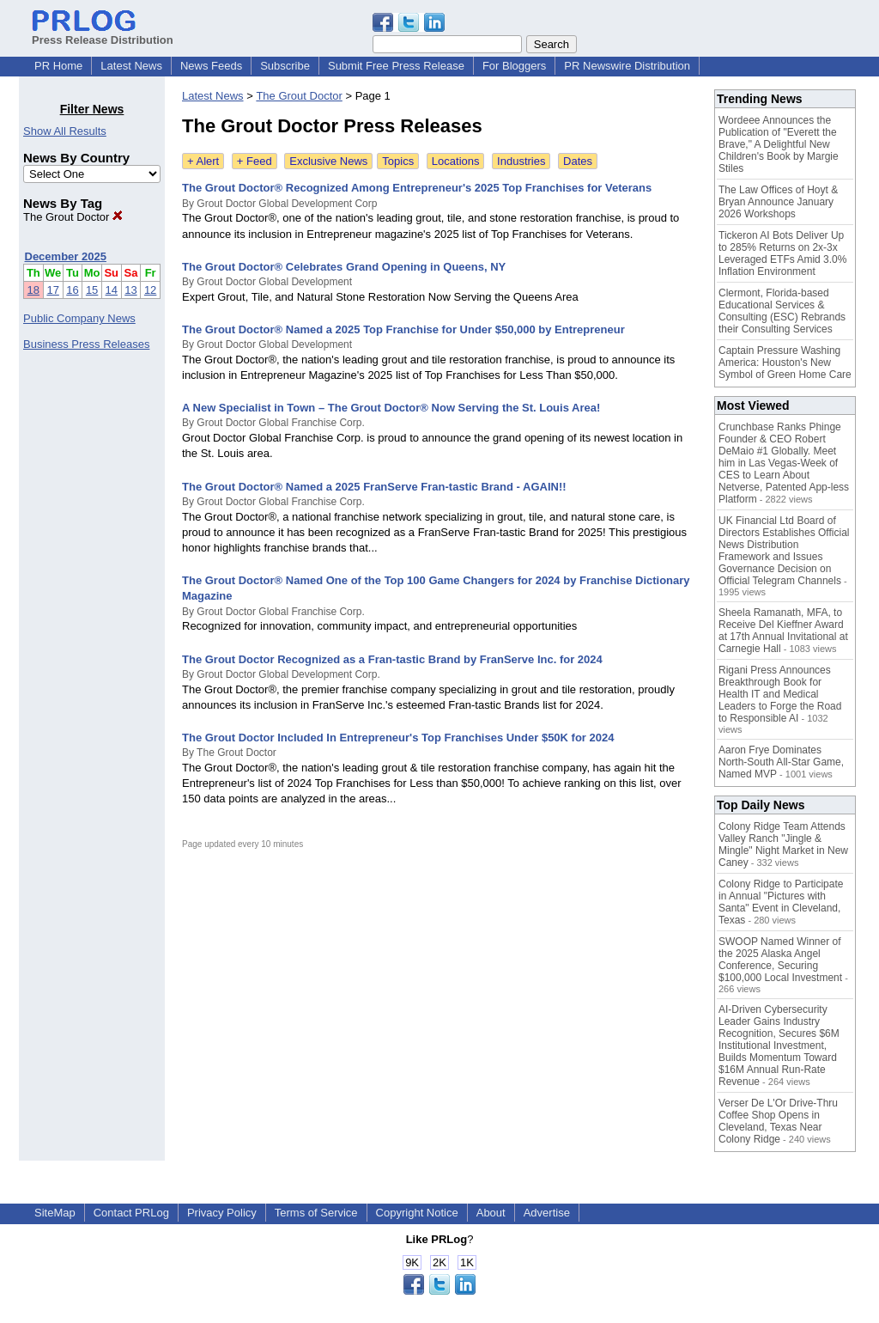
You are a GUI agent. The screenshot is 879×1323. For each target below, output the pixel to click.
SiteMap (55, 1212)
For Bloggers (514, 65)
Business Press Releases (86, 344)
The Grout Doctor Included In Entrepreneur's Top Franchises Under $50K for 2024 (398, 737)
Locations (456, 161)
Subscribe (285, 65)
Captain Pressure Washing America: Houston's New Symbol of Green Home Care (785, 362)
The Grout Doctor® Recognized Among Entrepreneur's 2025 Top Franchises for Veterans (417, 187)
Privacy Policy (222, 1212)
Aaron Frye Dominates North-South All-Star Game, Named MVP (781, 762)
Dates (577, 161)
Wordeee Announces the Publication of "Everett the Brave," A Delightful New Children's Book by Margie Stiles (778, 144)
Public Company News (79, 318)
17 (52, 290)
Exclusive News (328, 161)
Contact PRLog (131, 1212)
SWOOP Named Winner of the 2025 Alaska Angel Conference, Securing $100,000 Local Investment (780, 960)
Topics (398, 161)
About (491, 1212)
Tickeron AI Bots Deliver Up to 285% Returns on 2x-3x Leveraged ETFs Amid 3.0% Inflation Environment (782, 253)
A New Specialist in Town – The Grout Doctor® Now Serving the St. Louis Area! (391, 407)
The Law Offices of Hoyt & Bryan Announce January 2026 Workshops (778, 202)
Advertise (547, 1212)
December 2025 (65, 256)
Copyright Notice (417, 1212)
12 (150, 290)
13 (130, 290)
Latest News (131, 65)
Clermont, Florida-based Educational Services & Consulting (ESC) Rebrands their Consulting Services (782, 311)
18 (33, 290)
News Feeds (211, 65)
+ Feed (254, 161)
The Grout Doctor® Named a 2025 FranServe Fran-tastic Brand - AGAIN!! (374, 486)
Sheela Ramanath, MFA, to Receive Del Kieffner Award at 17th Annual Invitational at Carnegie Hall (783, 631)
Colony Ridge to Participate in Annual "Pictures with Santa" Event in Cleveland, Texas (780, 902)
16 (72, 290)
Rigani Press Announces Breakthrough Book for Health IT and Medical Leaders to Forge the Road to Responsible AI (779, 694)
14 (112, 290)
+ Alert (203, 161)
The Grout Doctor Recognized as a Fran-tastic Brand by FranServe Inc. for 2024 (392, 659)
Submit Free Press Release (396, 65)
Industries (521, 161)
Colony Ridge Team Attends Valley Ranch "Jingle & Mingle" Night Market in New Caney (783, 844)
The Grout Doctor (73, 216)
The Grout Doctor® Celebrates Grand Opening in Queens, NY (344, 266)
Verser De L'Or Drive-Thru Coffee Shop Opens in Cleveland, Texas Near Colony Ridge (778, 1121)
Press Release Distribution (102, 33)
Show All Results (64, 131)
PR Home (58, 65)
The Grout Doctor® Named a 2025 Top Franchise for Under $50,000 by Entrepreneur (403, 329)
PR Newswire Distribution (627, 65)
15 (92, 290)
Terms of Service (316, 1212)
